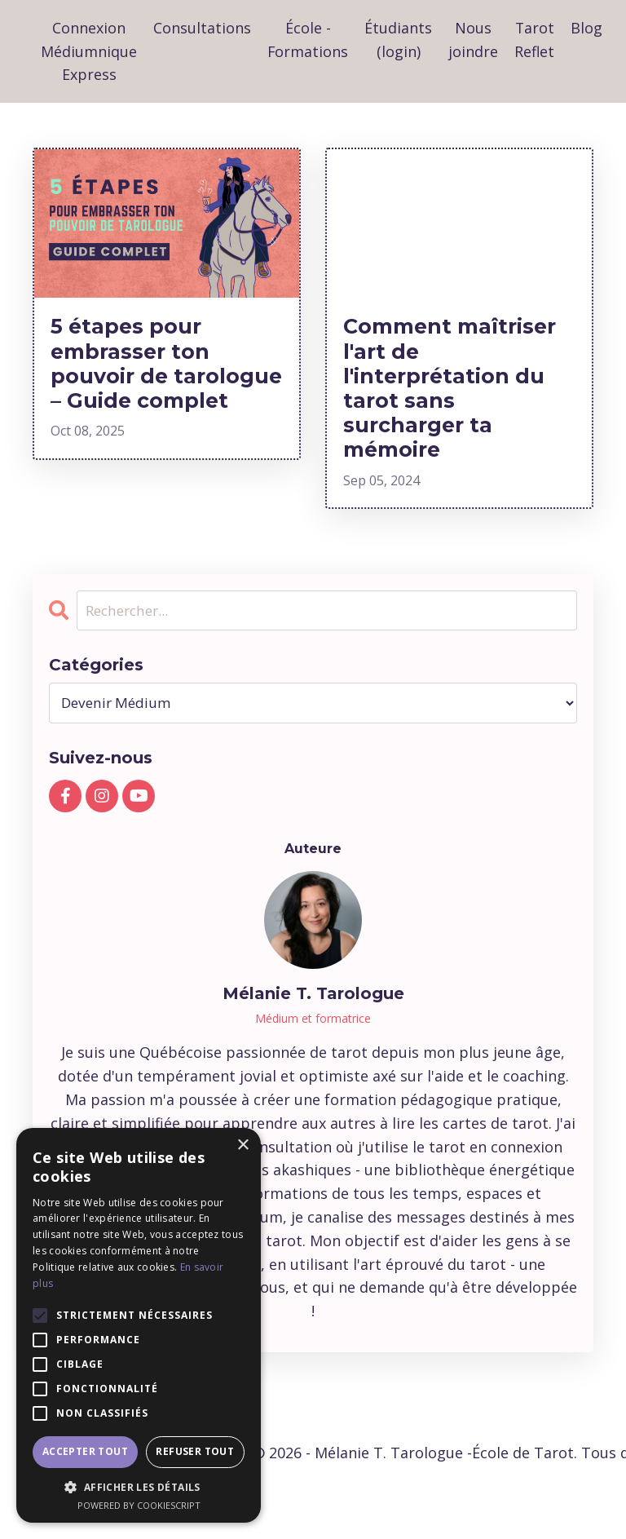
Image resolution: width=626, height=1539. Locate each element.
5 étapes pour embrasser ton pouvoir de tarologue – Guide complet (164, 388)
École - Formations (308, 39)
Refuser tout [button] (195, 1451)
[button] (139, 1487)
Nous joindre (474, 39)
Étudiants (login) (399, 39)
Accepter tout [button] (85, 1451)
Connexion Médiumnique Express (89, 51)
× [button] (242, 1145)
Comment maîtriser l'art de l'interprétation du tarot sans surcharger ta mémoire (448, 403)
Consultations (202, 28)
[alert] (138, 1325)
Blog (588, 28)
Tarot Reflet (535, 39)
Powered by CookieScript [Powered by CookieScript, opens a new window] (139, 1505)
